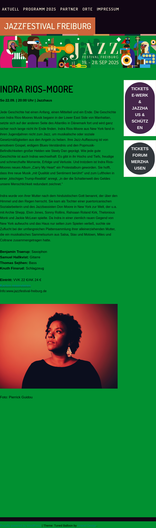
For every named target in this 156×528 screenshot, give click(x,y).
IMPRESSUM (108, 9)
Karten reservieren (15, 286)
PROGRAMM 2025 (39, 9)
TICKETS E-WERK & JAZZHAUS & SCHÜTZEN (140, 108)
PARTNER (69, 9)
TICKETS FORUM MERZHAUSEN (140, 158)
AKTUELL (10, 9)
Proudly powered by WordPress (20, 525)
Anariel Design (86, 525)
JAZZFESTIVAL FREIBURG (47, 25)
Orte (87, 9)
